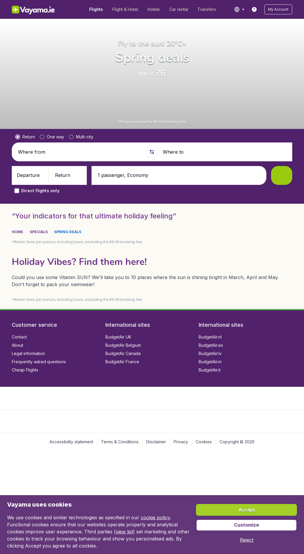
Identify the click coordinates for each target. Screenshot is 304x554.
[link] (254, 9)
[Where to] (224, 161)
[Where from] (79, 161)
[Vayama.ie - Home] (41, 9)
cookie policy (155, 517)
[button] (278, 9)
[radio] (25, 146)
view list (124, 532)
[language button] (239, 9)
